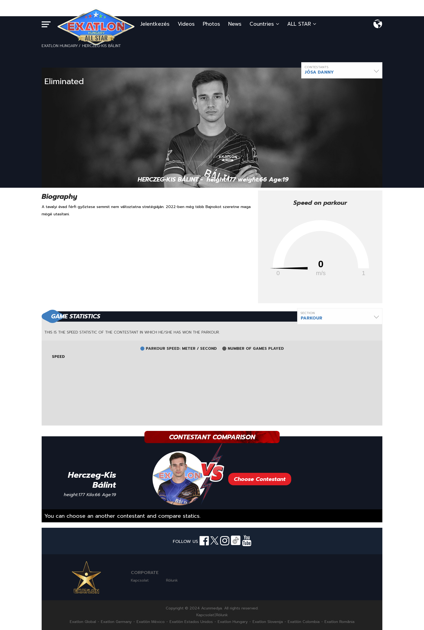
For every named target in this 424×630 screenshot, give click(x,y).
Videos (186, 24)
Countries (264, 24)
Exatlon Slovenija (268, 622)
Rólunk (172, 580)
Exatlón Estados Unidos (191, 622)
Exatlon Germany (116, 622)
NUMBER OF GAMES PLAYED (256, 348)
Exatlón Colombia (304, 622)
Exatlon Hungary (233, 622)
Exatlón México (151, 622)
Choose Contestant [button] (260, 479)
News (234, 24)
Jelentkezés (155, 24)
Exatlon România (339, 622)
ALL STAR (301, 24)
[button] (341, 70)
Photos (211, 24)
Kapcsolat (140, 580)
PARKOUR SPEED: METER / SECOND (181, 348)
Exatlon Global (83, 622)
